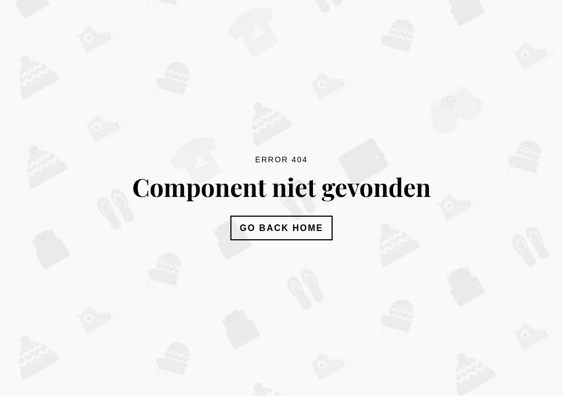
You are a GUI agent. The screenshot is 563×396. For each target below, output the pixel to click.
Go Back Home (281, 228)
